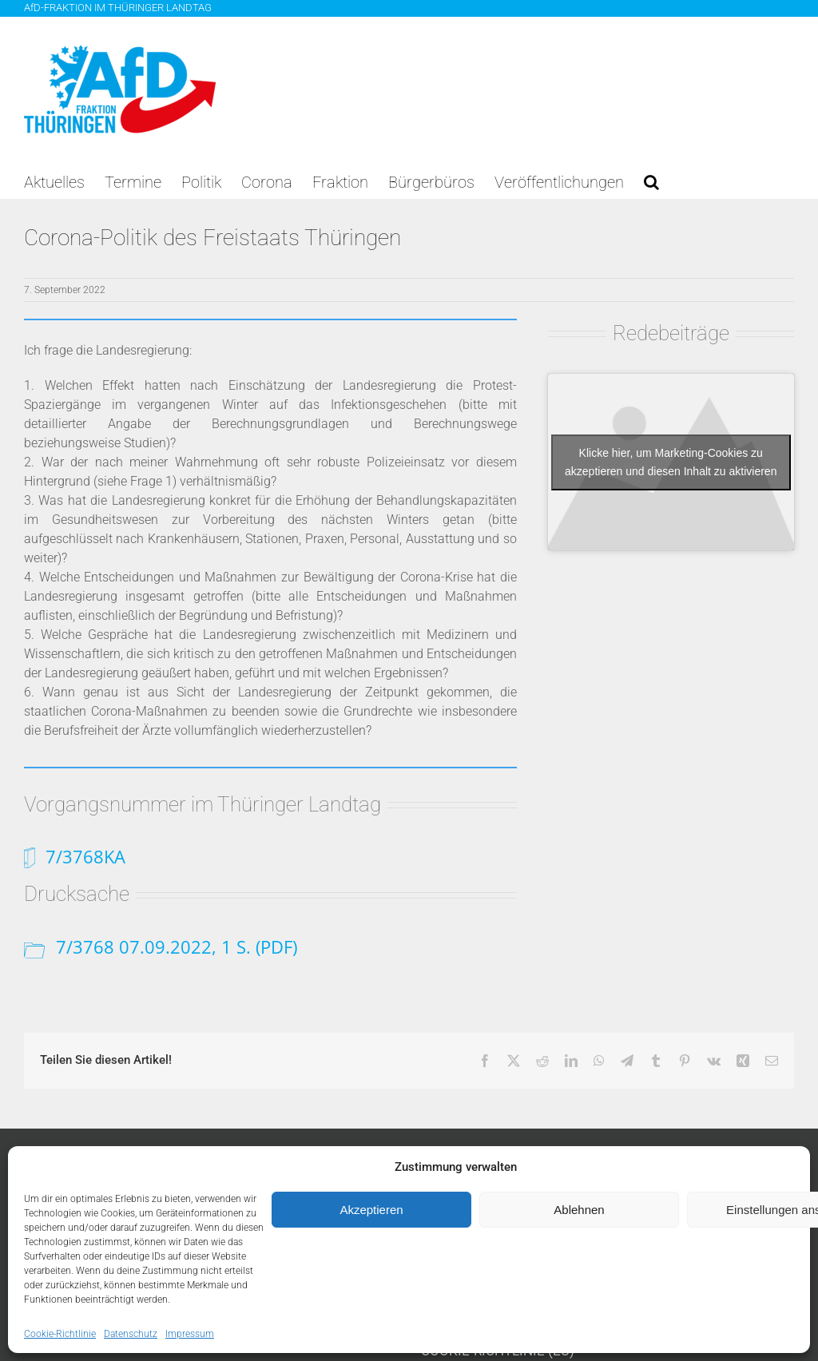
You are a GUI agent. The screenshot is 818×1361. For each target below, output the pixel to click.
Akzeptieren (371, 1209)
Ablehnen (579, 1209)
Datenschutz (130, 1333)
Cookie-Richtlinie (60, 1333)
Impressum (189, 1333)
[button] (651, 182)
